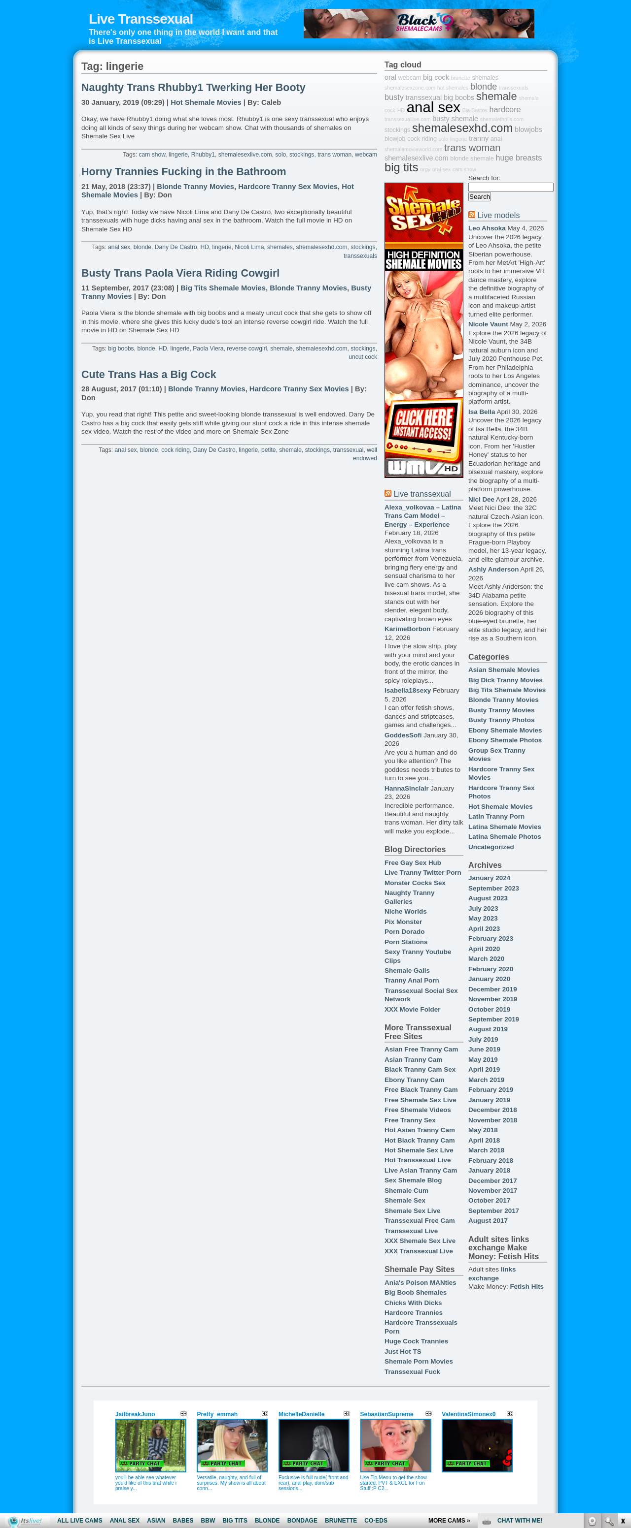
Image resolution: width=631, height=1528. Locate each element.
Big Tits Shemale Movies (223, 288)
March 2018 (486, 1150)
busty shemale (455, 119)
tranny (479, 138)
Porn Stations (406, 942)
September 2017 (493, 1210)
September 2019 (493, 1019)
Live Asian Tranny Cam (421, 1170)
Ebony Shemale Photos (505, 740)
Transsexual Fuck (412, 1371)
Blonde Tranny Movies (195, 187)
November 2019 (492, 999)
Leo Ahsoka (487, 228)
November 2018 (492, 1120)
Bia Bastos (475, 110)
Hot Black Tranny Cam (420, 1140)
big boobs (121, 348)
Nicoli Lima (249, 247)
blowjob (395, 138)
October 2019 (489, 1009)
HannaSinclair (407, 788)
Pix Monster (403, 921)
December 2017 (492, 1180)
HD (204, 247)
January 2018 (489, 1170)
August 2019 (488, 1029)
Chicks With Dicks (413, 1302)
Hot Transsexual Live (418, 1160)
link (622, 1374)
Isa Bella (481, 411)
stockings (301, 154)
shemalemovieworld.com (413, 149)
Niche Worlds (406, 911)
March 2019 (486, 1079)
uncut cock (363, 356)
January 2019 (489, 1100)
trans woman (334, 154)
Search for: (484, 178)
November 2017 (492, 1190)
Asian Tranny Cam (413, 1059)
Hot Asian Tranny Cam (420, 1130)
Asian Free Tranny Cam (421, 1049)
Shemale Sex (405, 1200)
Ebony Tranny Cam (415, 1079)
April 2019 (484, 1069)
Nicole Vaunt (488, 324)
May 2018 (483, 1130)
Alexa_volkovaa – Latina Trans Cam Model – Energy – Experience (423, 516)
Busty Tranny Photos (501, 720)
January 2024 (489, 878)
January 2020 (489, 979)
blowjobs (528, 129)
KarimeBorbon (407, 629)
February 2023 (490, 938)
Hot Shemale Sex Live (419, 1150)
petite (268, 449)
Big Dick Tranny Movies (505, 680)
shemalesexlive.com (245, 154)
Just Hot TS (403, 1351)
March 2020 (486, 958)
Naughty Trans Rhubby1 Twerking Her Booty (193, 88)
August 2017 (488, 1220)
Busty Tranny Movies (501, 710)
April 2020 (484, 949)
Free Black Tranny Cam (421, 1089)
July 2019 (483, 1039)
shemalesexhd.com (322, 247)
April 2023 (484, 928)
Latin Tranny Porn (496, 816)
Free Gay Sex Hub (413, 862)
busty (394, 97)
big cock (436, 77)
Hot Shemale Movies (206, 102)
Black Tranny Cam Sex (420, 1069)
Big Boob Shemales (416, 1292)
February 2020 (490, 969)
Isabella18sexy (408, 690)
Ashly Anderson (493, 569)
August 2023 (488, 898)
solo (280, 154)
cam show (152, 154)
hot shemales (452, 88)
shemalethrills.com (502, 119)
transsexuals (360, 256)
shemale (281, 348)
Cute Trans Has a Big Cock (148, 375)
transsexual (348, 449)
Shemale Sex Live (413, 1210)
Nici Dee (481, 499)
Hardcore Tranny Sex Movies (288, 187)
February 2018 (490, 1160)
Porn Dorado (404, 931)
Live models (498, 215)
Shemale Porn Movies (419, 1361)
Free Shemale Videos (418, 1110)
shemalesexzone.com (410, 88)
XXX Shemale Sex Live (420, 1240)
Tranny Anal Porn (412, 980)
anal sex (119, 247)
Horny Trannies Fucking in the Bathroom (183, 172)
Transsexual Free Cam (420, 1220)
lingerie (178, 154)
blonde (142, 247)
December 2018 (492, 1110)
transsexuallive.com (408, 119)
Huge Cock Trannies (416, 1341)
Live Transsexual (141, 19)
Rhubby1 (203, 154)
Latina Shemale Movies (504, 826)
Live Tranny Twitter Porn (423, 872)
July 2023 (483, 908)
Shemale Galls (407, 970)
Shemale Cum (406, 1190)
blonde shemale (471, 158)
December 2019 (492, 989)
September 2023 (493, 888)
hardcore (505, 109)
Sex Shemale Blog (413, 1180)
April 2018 (484, 1140)
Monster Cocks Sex (415, 883)
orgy (425, 169)
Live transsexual (422, 493)
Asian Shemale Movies (504, 669)
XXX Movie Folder (413, 1009)
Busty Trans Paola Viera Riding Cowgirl (180, 273)
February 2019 (490, 1089)
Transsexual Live (411, 1231)
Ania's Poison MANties (420, 1282)
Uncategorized (491, 847)
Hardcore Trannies (414, 1312)
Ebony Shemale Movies (505, 730)
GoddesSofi (403, 735)
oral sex (441, 169)
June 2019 (484, 1049)
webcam (366, 154)
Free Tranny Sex (410, 1120)
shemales (280, 247)
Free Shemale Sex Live (420, 1100)
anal (496, 138)
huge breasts (518, 157)
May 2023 (483, 918)
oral (390, 77)
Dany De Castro (176, 247)
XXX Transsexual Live (419, 1251)
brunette (460, 78)
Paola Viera (208, 348)
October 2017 (489, 1200)
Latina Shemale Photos (504, 836)
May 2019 (483, 1059)
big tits (402, 167)
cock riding (175, 449)
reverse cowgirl (247, 348)
